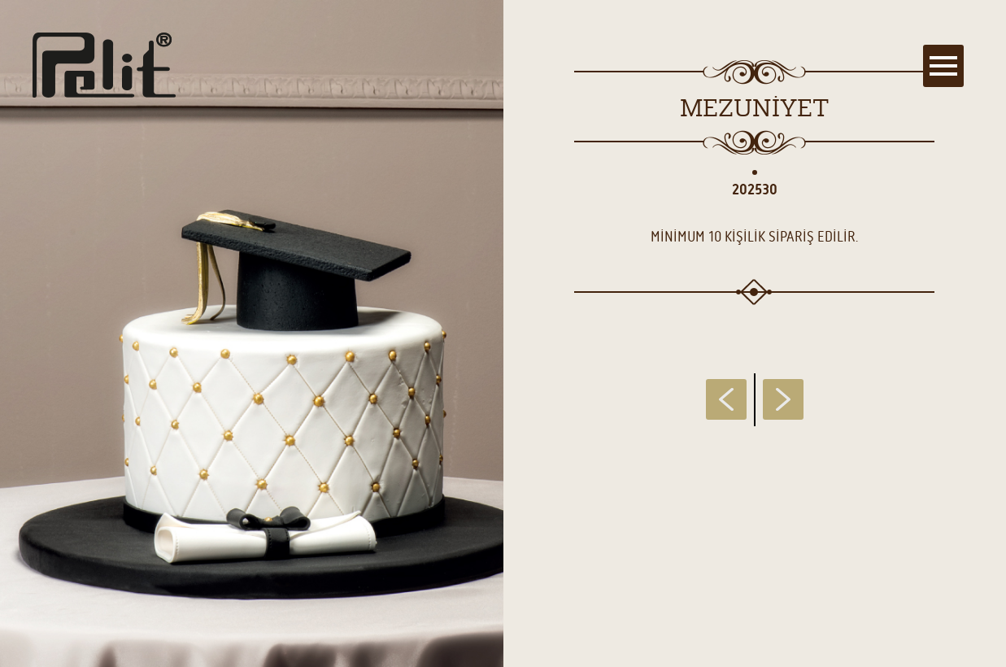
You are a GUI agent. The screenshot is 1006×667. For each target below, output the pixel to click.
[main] (503, 333)
